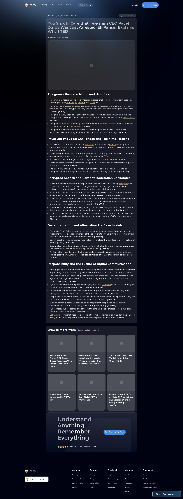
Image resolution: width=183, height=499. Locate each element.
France (112, 145)
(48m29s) (111, 299)
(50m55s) (83, 312)
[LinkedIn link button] (133, 487)
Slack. (92, 103)
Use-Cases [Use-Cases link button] (70, 5)
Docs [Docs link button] (60, 5)
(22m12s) (104, 249)
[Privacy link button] (80, 475)
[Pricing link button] (98, 475)
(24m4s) (53, 258)
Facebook (75, 126)
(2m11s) (61, 111)
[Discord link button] (133, 479)
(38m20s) (122, 132)
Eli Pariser (54, 315)
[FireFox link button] (151, 479)
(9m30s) (53, 120)
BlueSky (81, 252)
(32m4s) (53, 219)
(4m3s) (62, 150)
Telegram (53, 100)
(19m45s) (69, 243)
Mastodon (67, 252)
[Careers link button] (80, 487)
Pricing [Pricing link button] (44, 5)
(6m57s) (104, 156)
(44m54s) (124, 172)
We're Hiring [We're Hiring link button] (85, 5)
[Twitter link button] (133, 475)
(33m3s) (128, 272)
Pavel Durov (129, 118)
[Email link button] (133, 491)
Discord (81, 103)
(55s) (98, 103)
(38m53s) (99, 287)
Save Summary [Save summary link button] (166, 494)
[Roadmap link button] (115, 487)
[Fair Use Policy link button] (80, 483)
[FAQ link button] (115, 475)
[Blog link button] (98, 479)
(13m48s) (116, 195)
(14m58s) (99, 204)
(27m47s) (85, 126)
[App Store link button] (151, 483)
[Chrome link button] (151, 475)
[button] (52, 15)
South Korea (111, 159)
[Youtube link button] (133, 483)
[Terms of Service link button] (80, 479)
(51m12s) (120, 318)
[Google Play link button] (151, 487)
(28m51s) (124, 210)
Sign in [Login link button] (135, 5)
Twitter (62, 126)
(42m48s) (114, 293)
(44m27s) (72, 165)
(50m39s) (111, 305)
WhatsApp (72, 103)
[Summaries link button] (98, 483)
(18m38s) (98, 237)
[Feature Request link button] (115, 479)
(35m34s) (71, 281)
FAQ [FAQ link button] (52, 5)
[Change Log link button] (115, 483)
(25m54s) (122, 159)
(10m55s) (116, 189)
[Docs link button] (98, 487)
